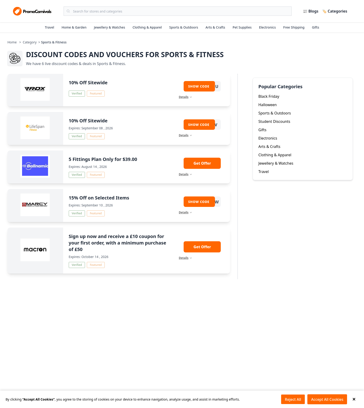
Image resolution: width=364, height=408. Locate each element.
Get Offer (202, 163)
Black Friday (268, 96)
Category (30, 42)
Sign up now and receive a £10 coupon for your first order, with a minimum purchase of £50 (117, 242)
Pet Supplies (242, 27)
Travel (49, 27)
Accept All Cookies (327, 399)
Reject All (293, 399)
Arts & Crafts (215, 27)
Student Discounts (274, 121)
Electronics (267, 27)
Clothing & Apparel (147, 27)
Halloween (267, 104)
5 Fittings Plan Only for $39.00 (103, 159)
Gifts (315, 27)
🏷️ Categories (334, 11)
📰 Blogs (310, 11)
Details (185, 97)
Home (12, 42)
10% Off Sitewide (88, 82)
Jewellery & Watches (109, 27)
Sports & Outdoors (183, 27)
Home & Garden (74, 27)
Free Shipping (294, 27)
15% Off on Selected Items (99, 198)
